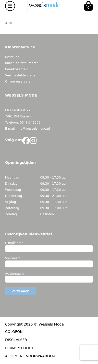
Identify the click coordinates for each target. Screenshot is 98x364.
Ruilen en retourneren (22, 63)
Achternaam (14, 273)
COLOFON (14, 332)
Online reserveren (18, 81)
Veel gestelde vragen (21, 75)
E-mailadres (14, 243)
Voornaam (13, 258)
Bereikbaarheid (16, 69)
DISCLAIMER (16, 340)
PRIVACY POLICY (19, 348)
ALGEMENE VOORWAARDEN (30, 356)
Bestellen (12, 57)
